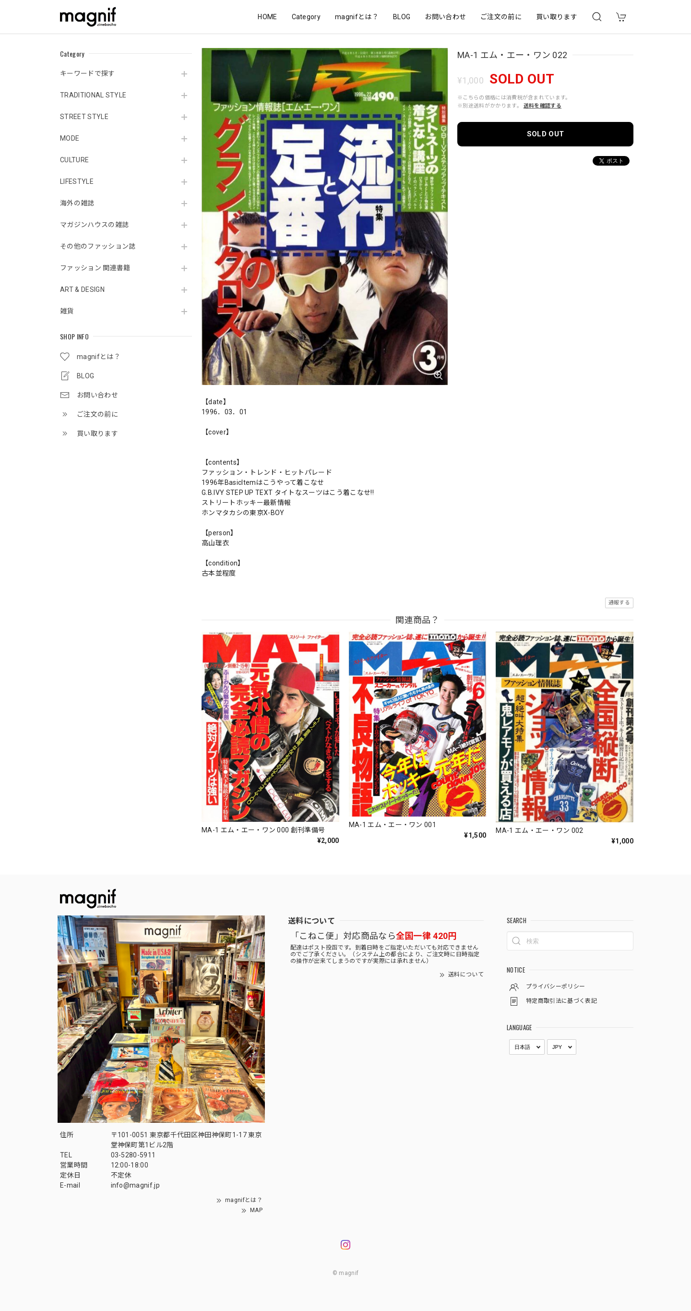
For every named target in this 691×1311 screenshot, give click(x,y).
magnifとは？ (357, 17)
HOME (267, 17)
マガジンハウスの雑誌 (94, 225)
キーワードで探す (87, 73)
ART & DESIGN (82, 289)
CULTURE (74, 160)
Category (306, 17)
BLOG (401, 17)
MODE (69, 138)
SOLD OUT (545, 134)
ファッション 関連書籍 (95, 268)
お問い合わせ (445, 17)
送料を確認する (542, 106)
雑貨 (67, 311)
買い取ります (556, 17)
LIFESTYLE (77, 181)
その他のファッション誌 (98, 246)
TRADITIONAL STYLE (93, 95)
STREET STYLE (84, 116)
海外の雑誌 (77, 203)
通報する (619, 603)
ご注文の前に (501, 17)
